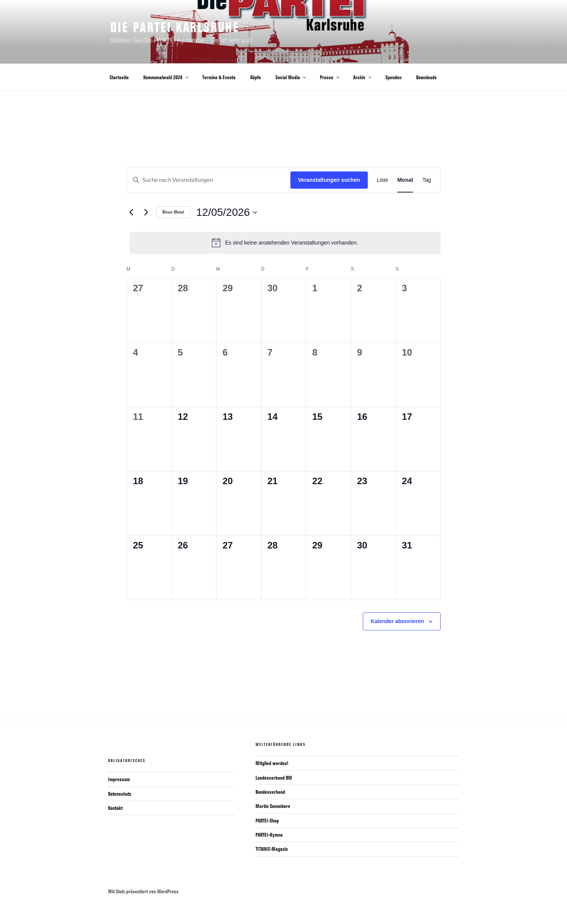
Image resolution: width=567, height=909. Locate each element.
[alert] (285, 242)
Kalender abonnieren (397, 621)
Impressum (119, 779)
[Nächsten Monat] (146, 212)
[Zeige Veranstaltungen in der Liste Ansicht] (382, 180)
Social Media (291, 77)
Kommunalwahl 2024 (166, 77)
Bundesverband (270, 792)
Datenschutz (119, 794)
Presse (330, 77)
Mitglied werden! (272, 763)
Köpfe (255, 77)
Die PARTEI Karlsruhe (174, 27)
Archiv (363, 77)
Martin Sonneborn (273, 806)
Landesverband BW (274, 778)
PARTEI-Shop (267, 821)
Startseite (119, 77)
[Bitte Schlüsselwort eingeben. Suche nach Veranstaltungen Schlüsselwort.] (208, 180)
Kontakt (115, 808)
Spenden (393, 77)
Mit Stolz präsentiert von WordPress (143, 891)
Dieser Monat (173, 212)
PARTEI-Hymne (269, 835)
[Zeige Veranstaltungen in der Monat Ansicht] (405, 180)
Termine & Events (219, 77)
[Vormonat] (131, 212)
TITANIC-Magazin (272, 849)
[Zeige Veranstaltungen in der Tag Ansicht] (426, 180)
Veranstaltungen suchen (329, 180)
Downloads (426, 77)
